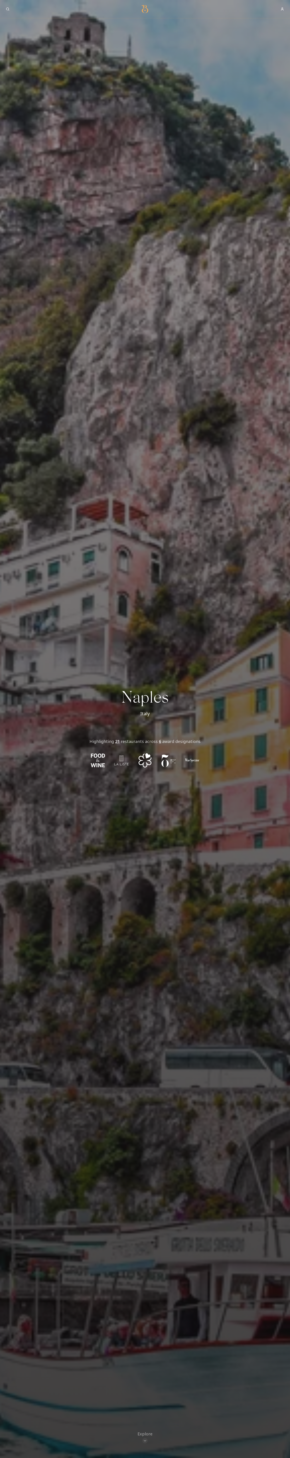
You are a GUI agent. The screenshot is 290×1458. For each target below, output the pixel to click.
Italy (145, 714)
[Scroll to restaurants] (145, 1438)
